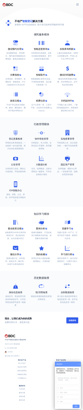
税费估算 (41, 100)
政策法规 (15, 100)
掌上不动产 (22, 363)
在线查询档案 (67, 48)
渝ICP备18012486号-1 (12, 356)
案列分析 (22, 400)
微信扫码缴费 (67, 74)
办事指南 (15, 74)
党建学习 (67, 228)
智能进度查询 (41, 48)
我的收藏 (41, 254)
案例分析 (41, 228)
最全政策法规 (15, 228)
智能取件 (41, 74)
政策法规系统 (22, 371)
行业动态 (22, 389)
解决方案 (22, 393)
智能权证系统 (22, 374)
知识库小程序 (22, 367)
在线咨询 (72, 320)
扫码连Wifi (67, 100)
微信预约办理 (15, 48)
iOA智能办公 (22, 378)
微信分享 (15, 254)
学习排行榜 (67, 254)
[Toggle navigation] (78, 4)
